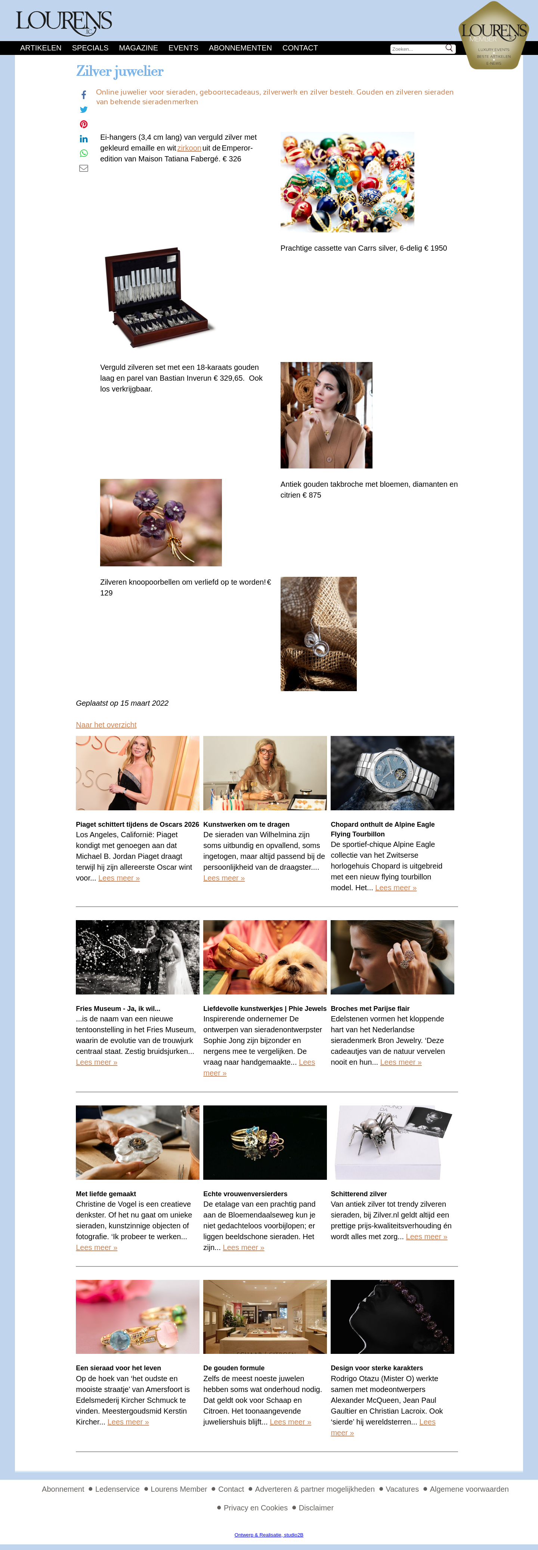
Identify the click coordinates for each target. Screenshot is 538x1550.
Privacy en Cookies (256, 1508)
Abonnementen (240, 48)
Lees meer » (119, 878)
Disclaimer (316, 1508)
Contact (300, 48)
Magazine (138, 48)
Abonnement (63, 1489)
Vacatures (402, 1489)
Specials (90, 48)
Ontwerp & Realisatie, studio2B (269, 1535)
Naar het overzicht (106, 725)
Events (183, 48)
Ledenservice (117, 1489)
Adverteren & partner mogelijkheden (315, 1489)
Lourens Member (179, 1489)
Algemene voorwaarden (469, 1489)
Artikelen (41, 48)
